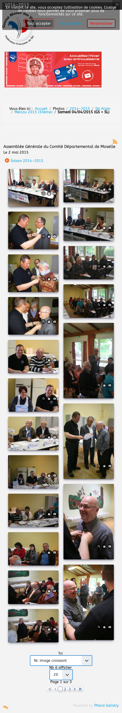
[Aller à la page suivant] (74, 689)
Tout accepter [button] (39, 23)
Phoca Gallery (106, 705)
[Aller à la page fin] (80, 689)
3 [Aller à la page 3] (70, 689)
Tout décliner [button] (70, 23)
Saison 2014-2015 (27, 160)
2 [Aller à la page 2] (65, 689)
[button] (5, 707)
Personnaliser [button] (101, 23)
